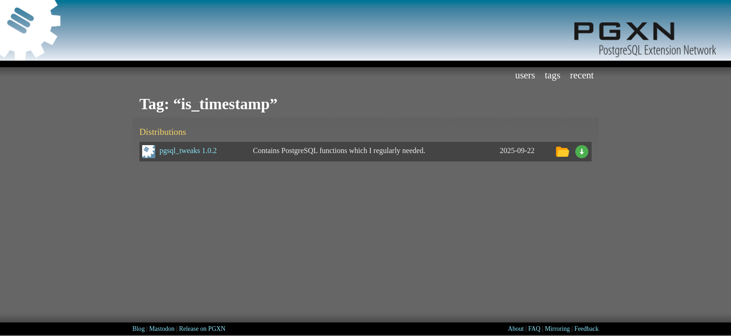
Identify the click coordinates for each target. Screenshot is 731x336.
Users (525, 75)
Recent (582, 75)
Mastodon (161, 328)
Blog (138, 328)
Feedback (586, 328)
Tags (553, 75)
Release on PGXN (202, 328)
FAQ (534, 328)
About (516, 328)
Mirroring (557, 328)
